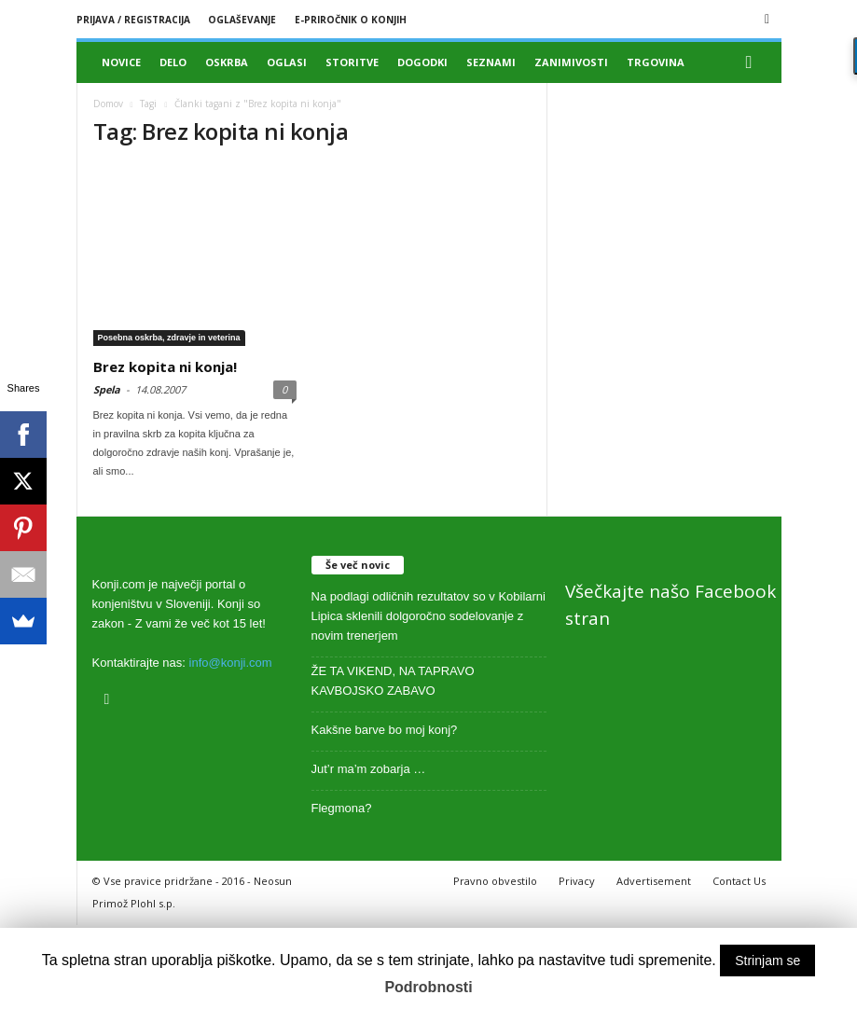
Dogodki (422, 62)
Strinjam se (767, 960)
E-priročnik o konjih (351, 19)
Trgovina (655, 62)
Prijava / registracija (133, 19)
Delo (173, 62)
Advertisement (653, 881)
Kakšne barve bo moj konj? (384, 730)
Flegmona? (341, 808)
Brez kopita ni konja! (165, 366)
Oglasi (287, 62)
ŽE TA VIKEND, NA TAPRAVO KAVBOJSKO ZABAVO (393, 681)
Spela (106, 389)
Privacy (577, 881)
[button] (753, 62)
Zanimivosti (571, 62)
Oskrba (226, 62)
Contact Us (739, 881)
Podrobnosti (428, 987)
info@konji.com (230, 663)
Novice (121, 62)
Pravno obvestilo (495, 881)
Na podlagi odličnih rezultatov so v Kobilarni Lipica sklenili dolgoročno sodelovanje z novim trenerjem (428, 616)
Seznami (491, 62)
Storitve (352, 62)
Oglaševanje (242, 19)
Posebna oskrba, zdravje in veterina (169, 337)
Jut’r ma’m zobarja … (368, 769)
